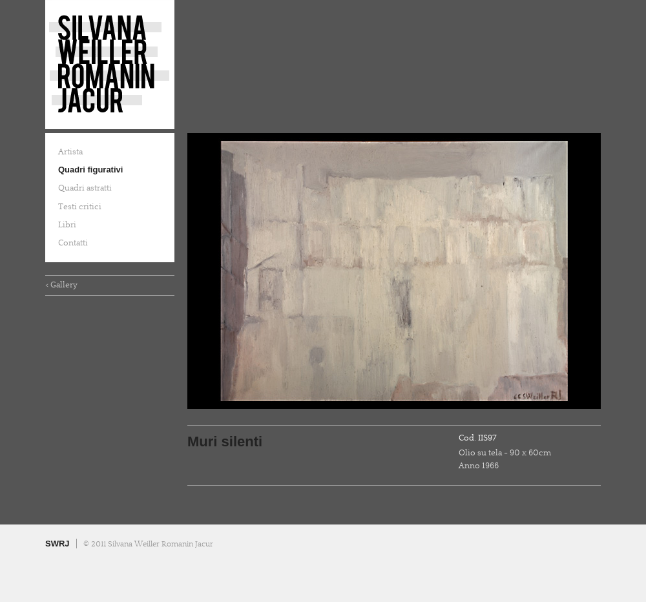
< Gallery (61, 284)
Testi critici (79, 206)
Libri (67, 224)
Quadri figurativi (90, 169)
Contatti (73, 242)
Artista (70, 151)
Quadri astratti (85, 187)
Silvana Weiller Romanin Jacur (109, 64)
